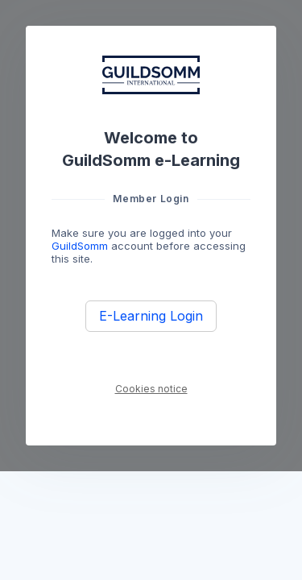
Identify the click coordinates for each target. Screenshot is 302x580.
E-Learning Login (151, 316)
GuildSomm (80, 245)
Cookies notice (151, 389)
